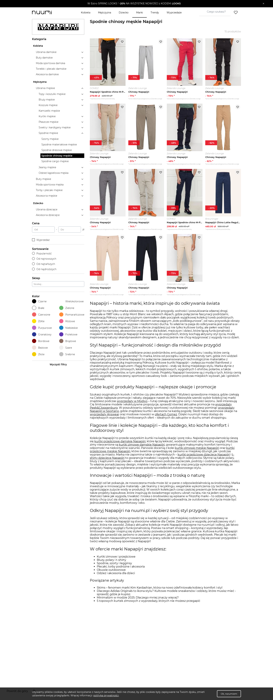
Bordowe (40, 341)
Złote (38, 354)
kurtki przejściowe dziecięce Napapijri (204, 454)
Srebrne (67, 354)
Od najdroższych (44, 269)
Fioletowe (68, 334)
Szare (65, 348)
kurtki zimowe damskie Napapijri (142, 444)
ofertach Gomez (166, 414)
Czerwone (41, 315)
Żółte (38, 321)
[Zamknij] (263, 4)
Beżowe (40, 348)
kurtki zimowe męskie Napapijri (197, 448)
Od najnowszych (44, 258)
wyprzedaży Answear (104, 414)
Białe (38, 308)
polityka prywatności (106, 695)
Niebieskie (68, 328)
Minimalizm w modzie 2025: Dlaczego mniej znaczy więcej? (138, 597)
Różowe (67, 321)
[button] (134, 4)
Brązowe (67, 341)
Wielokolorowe (71, 301)
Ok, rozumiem (229, 693)
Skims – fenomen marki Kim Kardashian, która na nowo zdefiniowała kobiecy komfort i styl (159, 587)
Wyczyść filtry (58, 364)
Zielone (66, 308)
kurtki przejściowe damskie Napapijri (120, 441)
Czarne (39, 301)
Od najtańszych (43, 264)
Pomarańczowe (71, 315)
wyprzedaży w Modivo (132, 401)
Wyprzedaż (41, 240)
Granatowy (41, 334)
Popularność (42, 253)
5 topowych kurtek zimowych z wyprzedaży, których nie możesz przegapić (148, 600)
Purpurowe (42, 328)
